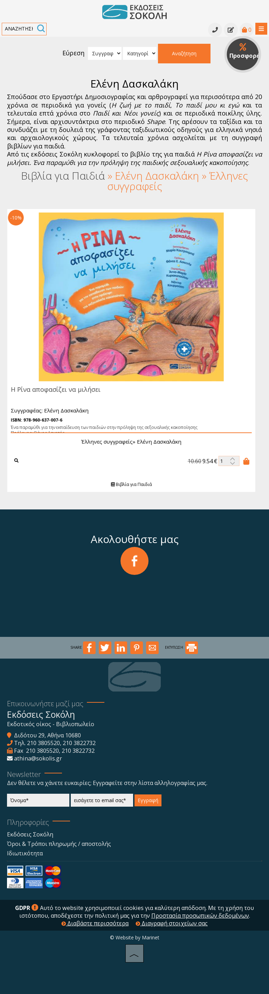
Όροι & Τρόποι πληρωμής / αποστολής (59, 844)
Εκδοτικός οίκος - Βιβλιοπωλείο (50, 724)
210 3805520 (43, 743)
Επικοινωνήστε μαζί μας (45, 703)
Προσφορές (245, 51)
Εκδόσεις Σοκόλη (30, 834)
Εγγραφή (148, 800)
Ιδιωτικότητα (25, 853)
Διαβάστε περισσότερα (95, 923)
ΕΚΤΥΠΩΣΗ (181, 647)
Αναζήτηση (184, 53)
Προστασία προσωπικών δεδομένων (200, 915)
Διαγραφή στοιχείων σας (172, 923)
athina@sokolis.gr (38, 758)
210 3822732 (79, 743)
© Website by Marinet (134, 937)
